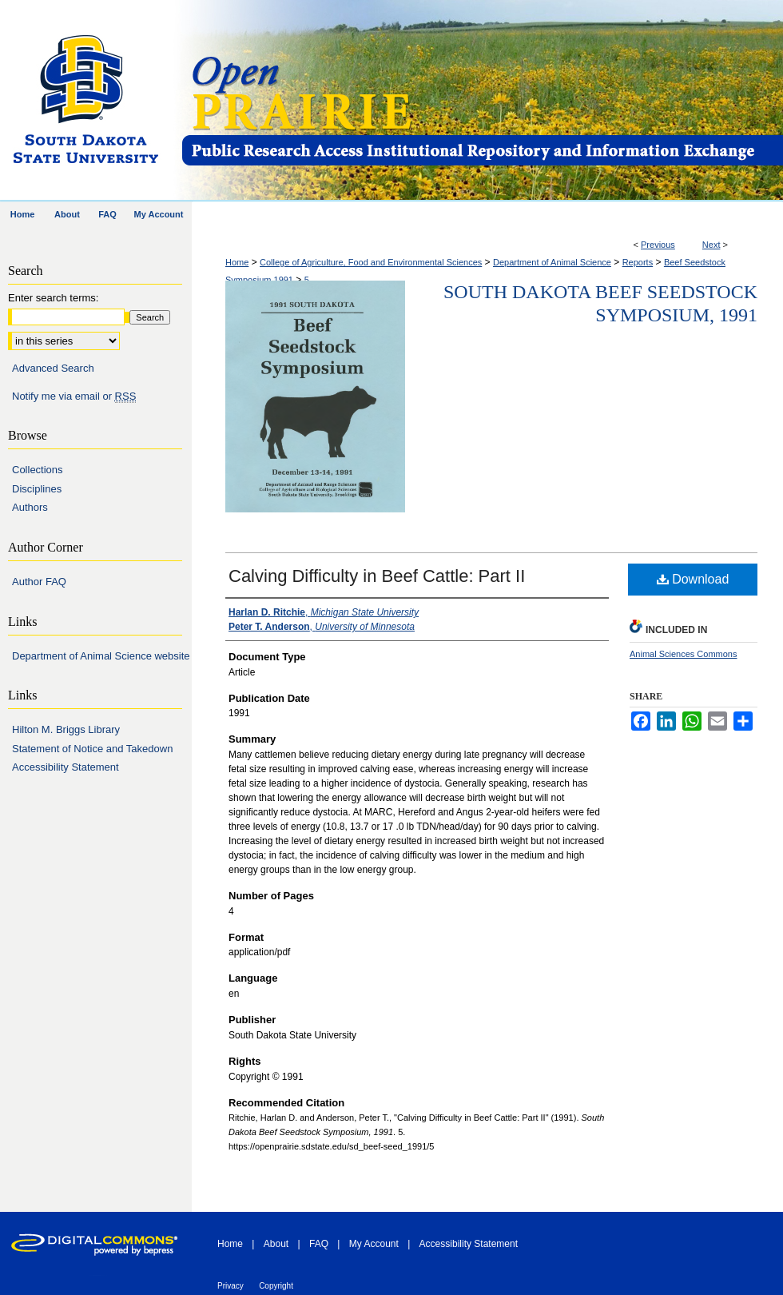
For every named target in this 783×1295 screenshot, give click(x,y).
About (276, 1243)
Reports (638, 262)
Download (693, 579)
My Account (374, 1243)
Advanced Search (53, 368)
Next (711, 244)
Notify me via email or (74, 396)
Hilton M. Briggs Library (66, 729)
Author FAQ (39, 582)
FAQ (318, 1243)
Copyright (276, 1285)
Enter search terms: (53, 298)
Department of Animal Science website (101, 656)
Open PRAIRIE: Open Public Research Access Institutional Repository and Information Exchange (481, 101)
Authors (30, 507)
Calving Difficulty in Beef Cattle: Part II (377, 576)
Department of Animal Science (552, 262)
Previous (658, 244)
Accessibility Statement (65, 767)
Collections (37, 470)
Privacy (230, 1285)
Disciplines (37, 489)
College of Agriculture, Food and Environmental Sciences (371, 262)
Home (236, 262)
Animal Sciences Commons (683, 654)
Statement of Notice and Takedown (92, 749)
